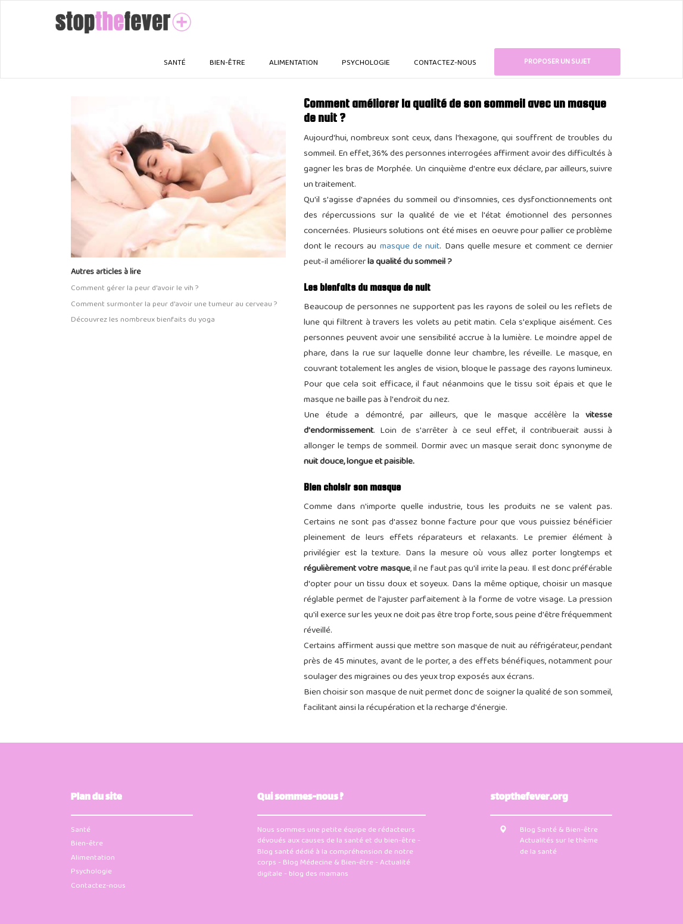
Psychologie (366, 63)
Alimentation (293, 63)
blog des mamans (318, 874)
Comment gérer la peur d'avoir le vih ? (134, 288)
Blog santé (275, 852)
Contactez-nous (445, 63)
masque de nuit (410, 246)
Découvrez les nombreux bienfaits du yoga (143, 320)
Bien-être (227, 63)
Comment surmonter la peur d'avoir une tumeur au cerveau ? (174, 304)
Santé (175, 63)
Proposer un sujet (557, 62)
